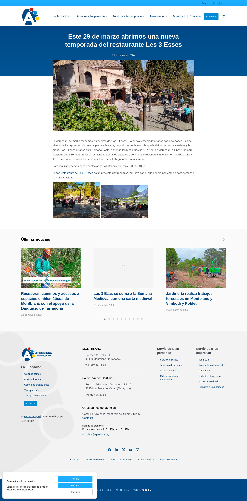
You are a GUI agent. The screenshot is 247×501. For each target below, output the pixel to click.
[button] (105, 319)
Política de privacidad (123, 458)
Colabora (211, 16)
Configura (75, 492)
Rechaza (75, 485)
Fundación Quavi (32, 416)
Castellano (218, 3)
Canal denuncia (147, 458)
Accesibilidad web (169, 459)
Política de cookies (95, 459)
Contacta (87, 417)
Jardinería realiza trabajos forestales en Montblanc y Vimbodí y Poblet (189, 298)
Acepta (75, 479)
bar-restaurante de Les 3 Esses (74, 173)
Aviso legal (74, 459)
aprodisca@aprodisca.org (95, 434)
